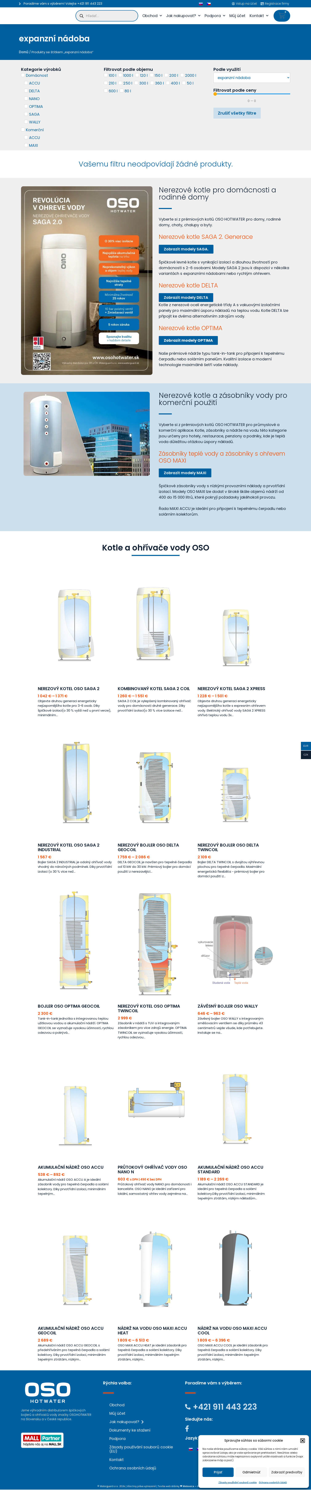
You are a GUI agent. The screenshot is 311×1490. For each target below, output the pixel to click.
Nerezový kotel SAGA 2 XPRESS (231, 689)
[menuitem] (201, 4)
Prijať (218, 1472)
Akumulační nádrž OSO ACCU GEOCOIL (70, 1331)
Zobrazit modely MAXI (187, 473)
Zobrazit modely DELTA (188, 298)
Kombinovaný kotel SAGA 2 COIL (154, 689)
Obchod (152, 15)
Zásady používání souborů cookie (237, 1482)
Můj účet (237, 15)
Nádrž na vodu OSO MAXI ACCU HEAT (152, 1331)
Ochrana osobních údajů (273, 1482)
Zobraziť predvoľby (286, 1472)
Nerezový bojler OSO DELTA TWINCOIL (228, 848)
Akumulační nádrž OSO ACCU (70, 1168)
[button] (302, 1440)
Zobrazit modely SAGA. (188, 249)
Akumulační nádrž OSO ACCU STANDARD (230, 1170)
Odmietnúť (251, 1472)
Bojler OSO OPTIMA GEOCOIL (69, 1007)
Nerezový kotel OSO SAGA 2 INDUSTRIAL (68, 848)
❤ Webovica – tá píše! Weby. (197, 1487)
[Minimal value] (251, 94)
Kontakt (259, 15)
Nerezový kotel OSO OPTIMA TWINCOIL (149, 1009)
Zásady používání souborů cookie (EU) (141, 1449)
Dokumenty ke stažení (129, 1430)
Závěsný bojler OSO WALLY (228, 1007)
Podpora (215, 15)
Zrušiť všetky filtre (237, 113)
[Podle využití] (251, 78)
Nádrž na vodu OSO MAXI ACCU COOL (232, 1331)
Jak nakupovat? (183, 15)
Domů (23, 52)
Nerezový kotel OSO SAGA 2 (68, 689)
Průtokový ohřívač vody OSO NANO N (152, 1170)
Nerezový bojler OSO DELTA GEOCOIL (148, 848)
